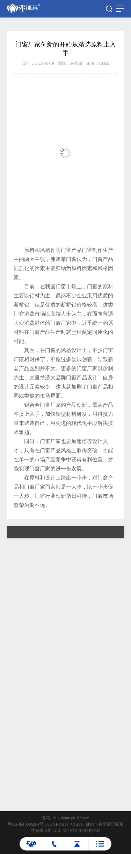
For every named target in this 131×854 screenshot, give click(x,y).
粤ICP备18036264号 (26, 824)
